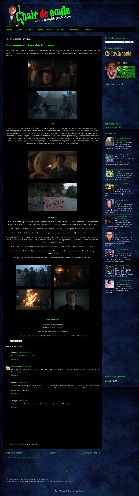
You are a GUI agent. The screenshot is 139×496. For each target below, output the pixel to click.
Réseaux (88, 30)
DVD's (50, 30)
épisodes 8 (61, 233)
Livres (19, 30)
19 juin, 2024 (23, 382)
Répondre (14, 359)
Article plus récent (13, 453)
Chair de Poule (65, 237)
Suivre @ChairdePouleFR (113, 127)
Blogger (81, 491)
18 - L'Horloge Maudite (122, 266)
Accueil (9, 30)
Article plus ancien (91, 453)
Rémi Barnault (16, 366)
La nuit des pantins (44, 224)
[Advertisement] (114, 334)
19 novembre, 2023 (25, 352)
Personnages (74, 30)
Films (40, 30)
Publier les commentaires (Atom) (26, 458)
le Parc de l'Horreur (87, 229)
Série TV (30, 30)
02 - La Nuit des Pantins (123, 154)
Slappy (71, 224)
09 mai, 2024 (27, 366)
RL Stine (60, 30)
